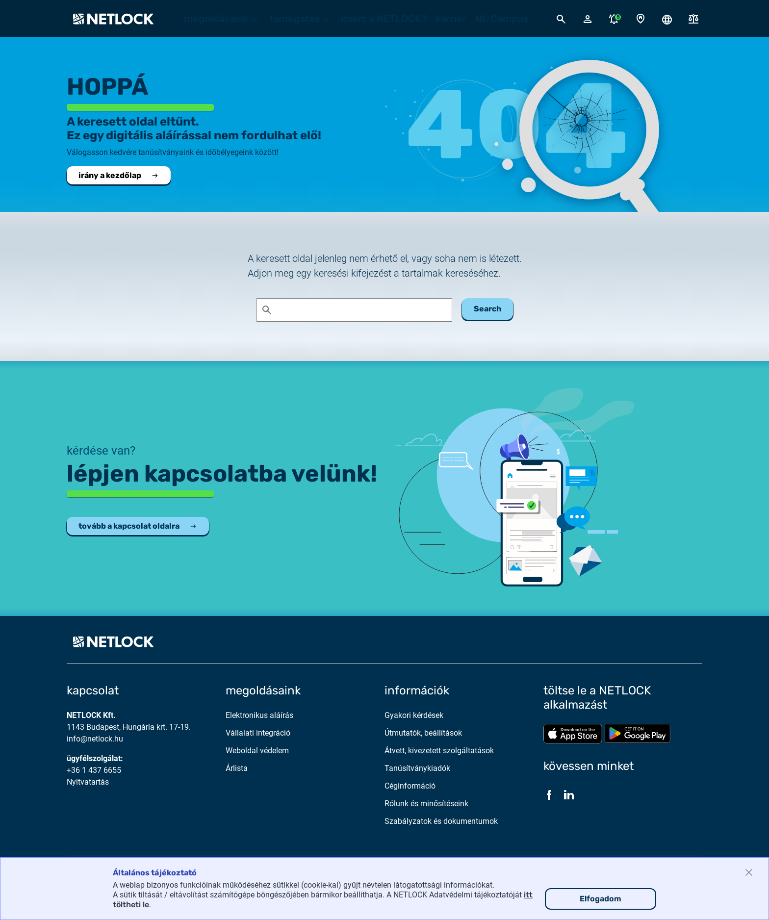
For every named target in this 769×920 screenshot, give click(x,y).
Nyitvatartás (88, 782)
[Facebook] (549, 794)
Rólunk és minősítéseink (426, 803)
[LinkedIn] (569, 794)
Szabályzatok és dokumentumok (441, 821)
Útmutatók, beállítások (423, 733)
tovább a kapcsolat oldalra (137, 526)
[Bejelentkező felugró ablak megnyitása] (587, 18)
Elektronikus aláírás (259, 715)
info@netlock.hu (95, 738)
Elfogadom (600, 898)
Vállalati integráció (258, 733)
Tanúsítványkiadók (417, 768)
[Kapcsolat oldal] (640, 19)
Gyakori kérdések (413, 715)
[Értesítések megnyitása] (614, 18)
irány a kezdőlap (118, 175)
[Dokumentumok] (693, 19)
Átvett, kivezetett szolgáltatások (439, 750)
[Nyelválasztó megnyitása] (667, 18)
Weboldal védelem (257, 750)
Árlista (237, 768)
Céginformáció (410, 786)
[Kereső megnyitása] (561, 18)
